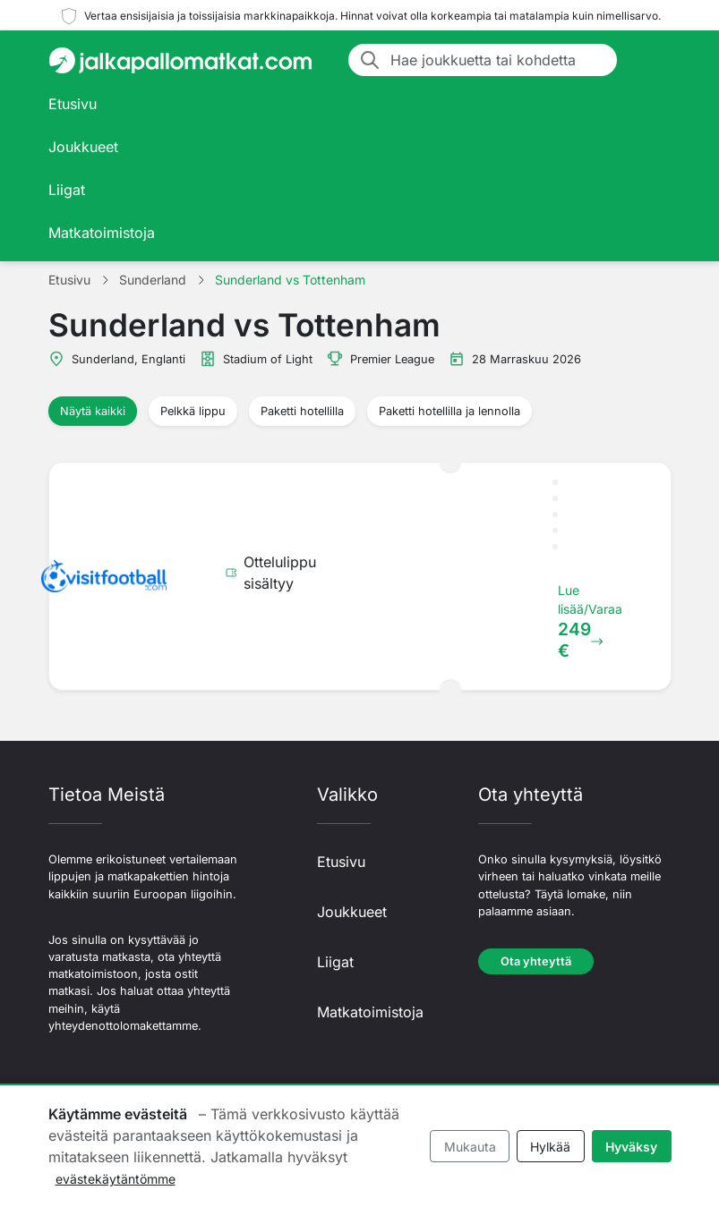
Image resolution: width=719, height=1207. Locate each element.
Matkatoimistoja (101, 233)
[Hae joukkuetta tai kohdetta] (498, 60)
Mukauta (470, 1146)
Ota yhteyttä (536, 961)
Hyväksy (631, 1146)
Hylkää (550, 1146)
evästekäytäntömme (115, 1178)
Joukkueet (83, 147)
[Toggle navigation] (650, 59)
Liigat (66, 190)
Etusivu (72, 104)
